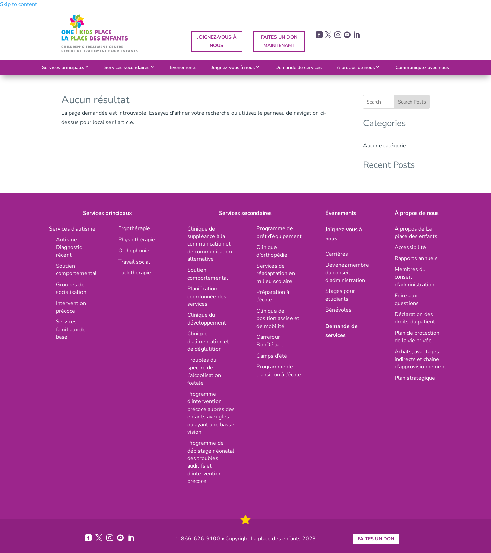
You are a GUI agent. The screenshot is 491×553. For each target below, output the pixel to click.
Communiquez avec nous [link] (422, 67)
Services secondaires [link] (126, 67)
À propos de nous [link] (356, 67)
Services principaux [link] (63, 67)
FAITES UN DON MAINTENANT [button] (279, 41)
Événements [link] (183, 67)
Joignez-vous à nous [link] (233, 67)
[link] (99, 50)
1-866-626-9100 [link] (197, 538)
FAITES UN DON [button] (376, 539)
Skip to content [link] (18, 4)
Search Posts (412, 102)
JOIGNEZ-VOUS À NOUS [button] (216, 41)
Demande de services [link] (298, 67)
